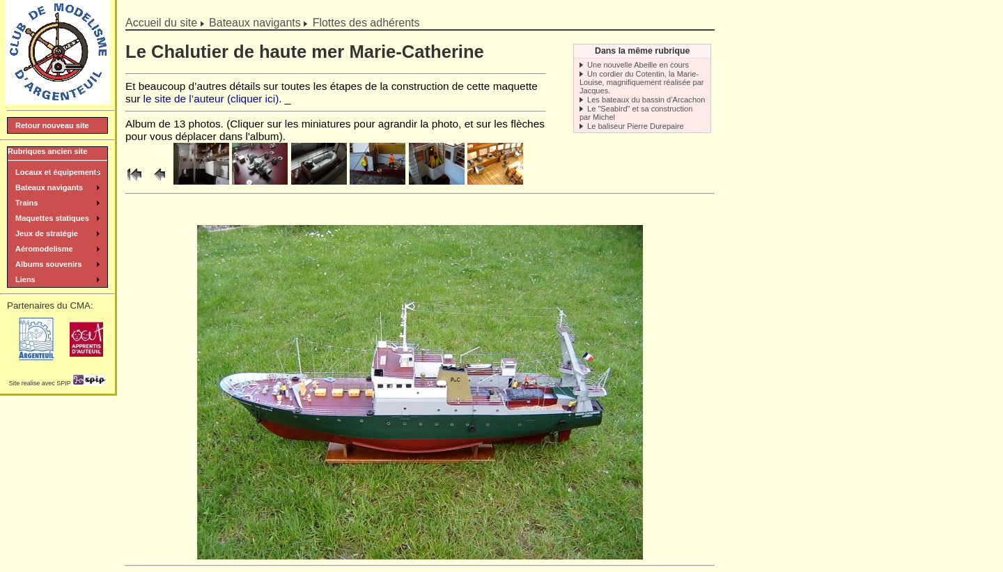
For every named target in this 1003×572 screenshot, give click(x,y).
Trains (26, 203)
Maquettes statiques (52, 218)
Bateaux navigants (255, 23)
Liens (25, 279)
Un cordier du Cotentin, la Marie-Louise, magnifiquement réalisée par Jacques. (642, 82)
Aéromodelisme (44, 249)
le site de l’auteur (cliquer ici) (211, 99)
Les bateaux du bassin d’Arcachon (646, 99)
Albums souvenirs (48, 264)
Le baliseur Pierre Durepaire (635, 126)
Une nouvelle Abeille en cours (638, 65)
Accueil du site (161, 23)
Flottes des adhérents (366, 23)
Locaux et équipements (57, 172)
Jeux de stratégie (46, 233)
